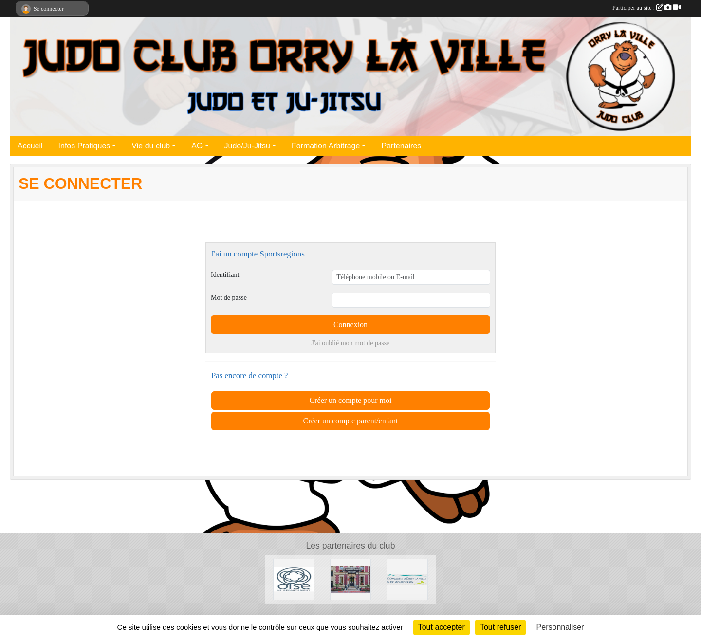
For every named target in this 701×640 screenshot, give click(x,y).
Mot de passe (229, 297)
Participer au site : (646, 7)
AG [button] (197, 146)
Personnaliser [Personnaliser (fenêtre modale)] (560, 627)
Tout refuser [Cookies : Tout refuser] (500, 627)
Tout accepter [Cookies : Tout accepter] (441, 627)
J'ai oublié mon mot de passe (351, 343)
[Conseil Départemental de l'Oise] (293, 579)
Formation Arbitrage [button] (326, 146)
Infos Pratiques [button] (84, 146)
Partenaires (401, 146)
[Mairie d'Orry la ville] (407, 579)
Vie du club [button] (150, 146)
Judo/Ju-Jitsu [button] (247, 146)
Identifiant (225, 274)
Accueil (30, 146)
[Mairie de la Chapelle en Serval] (350, 579)
